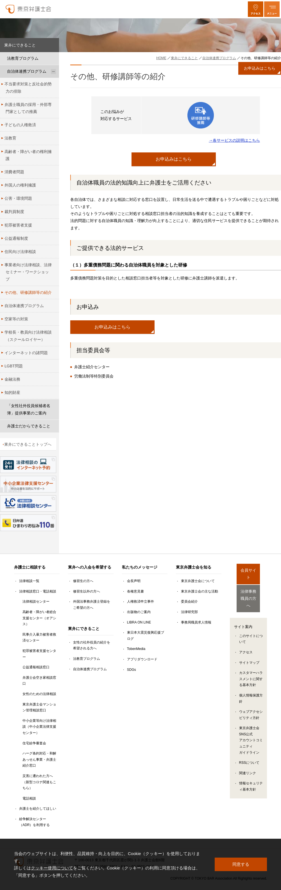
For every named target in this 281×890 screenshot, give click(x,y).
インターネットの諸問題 (26, 352)
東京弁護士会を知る (193, 567)
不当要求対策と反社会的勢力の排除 (28, 87)
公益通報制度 (16, 238)
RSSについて (249, 752)
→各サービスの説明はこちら (234, 140)
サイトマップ (249, 652)
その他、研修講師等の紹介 (28, 292)
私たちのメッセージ (139, 567)
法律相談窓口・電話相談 (37, 591)
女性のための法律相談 (39, 694)
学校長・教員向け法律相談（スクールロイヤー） (28, 335)
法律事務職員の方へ (248, 590)
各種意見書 (135, 591)
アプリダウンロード (142, 659)
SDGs (131, 670)
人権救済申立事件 (140, 601)
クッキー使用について (52, 867)
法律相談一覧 (29, 581)
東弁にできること (20, 45)
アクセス (246, 642)
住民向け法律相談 (20, 251)
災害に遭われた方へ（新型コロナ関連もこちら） (39, 782)
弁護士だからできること (28, 426)
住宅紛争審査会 (34, 743)
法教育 (10, 138)
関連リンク (247, 763)
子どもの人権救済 (20, 125)
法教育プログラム (22, 58)
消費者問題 (14, 172)
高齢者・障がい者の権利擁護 (28, 155)
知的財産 (12, 392)
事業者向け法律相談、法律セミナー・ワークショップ (28, 272)
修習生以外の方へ (86, 591)
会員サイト (248, 570)
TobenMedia (136, 649)
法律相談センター (35, 601)
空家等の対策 (16, 319)
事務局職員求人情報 (196, 622)
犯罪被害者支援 (18, 225)
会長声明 (133, 581)
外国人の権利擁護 (20, 185)
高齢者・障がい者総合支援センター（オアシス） (39, 618)
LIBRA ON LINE (139, 622)
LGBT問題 (13, 366)
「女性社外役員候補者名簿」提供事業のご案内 (28, 409)
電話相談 (29, 798)
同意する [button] (240, 864)
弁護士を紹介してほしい (37, 809)
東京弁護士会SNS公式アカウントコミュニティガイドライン (251, 730)
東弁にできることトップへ (27, 444)
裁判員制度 (14, 211)
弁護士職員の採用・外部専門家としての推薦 (28, 108)
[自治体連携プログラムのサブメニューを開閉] (53, 71)
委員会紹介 (189, 601)
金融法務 (12, 379)
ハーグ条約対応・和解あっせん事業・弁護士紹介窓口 (39, 759)
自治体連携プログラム (26, 71)
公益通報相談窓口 (35, 667)
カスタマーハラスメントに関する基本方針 (251, 669)
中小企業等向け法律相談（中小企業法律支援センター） (39, 727)
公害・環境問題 (18, 198)
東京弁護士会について (198, 581)
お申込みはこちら (174, 159)
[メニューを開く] (272, 9)
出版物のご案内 (139, 612)
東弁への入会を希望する (89, 567)
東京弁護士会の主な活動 (199, 591)
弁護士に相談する (30, 567)
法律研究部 (189, 612)
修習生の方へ (83, 581)
